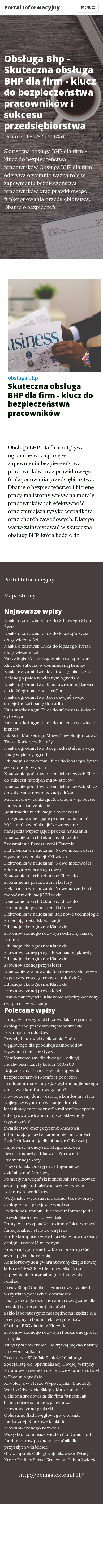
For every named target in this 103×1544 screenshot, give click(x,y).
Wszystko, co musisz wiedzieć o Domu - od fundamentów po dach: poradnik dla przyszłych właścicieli (47, 1441)
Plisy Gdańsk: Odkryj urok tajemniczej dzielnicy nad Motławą (42, 1169)
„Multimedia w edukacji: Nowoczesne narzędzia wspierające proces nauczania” (46, 815)
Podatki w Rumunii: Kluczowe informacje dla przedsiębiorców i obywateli (49, 1214)
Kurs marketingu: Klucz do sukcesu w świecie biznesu (49, 726)
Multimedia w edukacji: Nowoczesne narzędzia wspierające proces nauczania (45, 828)
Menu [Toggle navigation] (88, 7)
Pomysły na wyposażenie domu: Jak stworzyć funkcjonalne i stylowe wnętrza (49, 1227)
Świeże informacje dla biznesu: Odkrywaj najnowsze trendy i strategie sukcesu (45, 1144)
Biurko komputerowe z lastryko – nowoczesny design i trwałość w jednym (51, 1239)
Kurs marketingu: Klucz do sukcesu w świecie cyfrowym (49, 713)
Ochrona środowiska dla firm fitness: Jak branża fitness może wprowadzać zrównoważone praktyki (45, 1402)
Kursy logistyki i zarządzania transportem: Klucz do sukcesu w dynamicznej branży (47, 662)
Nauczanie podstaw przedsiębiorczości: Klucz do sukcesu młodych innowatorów (50, 777)
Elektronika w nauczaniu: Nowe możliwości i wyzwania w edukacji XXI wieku (48, 853)
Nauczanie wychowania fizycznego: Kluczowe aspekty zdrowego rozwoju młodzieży (50, 974)
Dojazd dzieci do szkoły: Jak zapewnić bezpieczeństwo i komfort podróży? (42, 1074)
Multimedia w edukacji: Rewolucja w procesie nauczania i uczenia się (49, 802)
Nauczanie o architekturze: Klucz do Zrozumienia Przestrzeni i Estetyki (41, 840)
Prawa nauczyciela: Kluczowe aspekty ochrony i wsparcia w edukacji (51, 1000)
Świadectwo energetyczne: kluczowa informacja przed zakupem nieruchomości (47, 1131)
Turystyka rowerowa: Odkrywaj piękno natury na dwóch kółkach (50, 1348)
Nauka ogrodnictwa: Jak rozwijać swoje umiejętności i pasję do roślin (44, 700)
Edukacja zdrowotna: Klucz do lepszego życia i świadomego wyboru (51, 764)
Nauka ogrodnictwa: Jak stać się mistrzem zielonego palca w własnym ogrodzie (47, 675)
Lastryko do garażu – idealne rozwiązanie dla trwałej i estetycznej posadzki (50, 1303)
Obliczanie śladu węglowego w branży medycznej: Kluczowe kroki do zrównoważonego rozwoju (42, 1421)
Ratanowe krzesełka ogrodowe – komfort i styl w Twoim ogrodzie (51, 1373)
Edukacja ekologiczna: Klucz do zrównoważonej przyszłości (35, 962)
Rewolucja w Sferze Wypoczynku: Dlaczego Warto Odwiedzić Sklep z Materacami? (48, 1386)
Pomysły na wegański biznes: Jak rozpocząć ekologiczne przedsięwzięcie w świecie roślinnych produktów (48, 1026)
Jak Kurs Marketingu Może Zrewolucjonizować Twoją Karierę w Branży (51, 738)
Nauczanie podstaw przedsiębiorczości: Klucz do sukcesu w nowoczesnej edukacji (50, 789)
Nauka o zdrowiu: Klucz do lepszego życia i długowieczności (47, 636)
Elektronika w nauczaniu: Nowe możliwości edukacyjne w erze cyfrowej (47, 866)
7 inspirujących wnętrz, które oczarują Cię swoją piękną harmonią (46, 1252)
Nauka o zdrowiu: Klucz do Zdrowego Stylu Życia (47, 624)
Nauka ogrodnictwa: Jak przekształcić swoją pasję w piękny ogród (49, 751)
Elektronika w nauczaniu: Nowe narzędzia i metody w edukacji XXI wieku (47, 891)
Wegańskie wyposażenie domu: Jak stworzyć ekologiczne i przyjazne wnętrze (49, 1201)
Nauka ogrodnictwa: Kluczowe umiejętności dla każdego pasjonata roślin (48, 687)
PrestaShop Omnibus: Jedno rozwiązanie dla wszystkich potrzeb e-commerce (49, 1291)
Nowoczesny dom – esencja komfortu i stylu (49, 1096)
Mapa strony (20, 595)
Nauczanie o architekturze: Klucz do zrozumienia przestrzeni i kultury (41, 879)
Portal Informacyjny (32, 7)
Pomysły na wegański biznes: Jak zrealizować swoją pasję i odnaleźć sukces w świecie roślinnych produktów (49, 1185)
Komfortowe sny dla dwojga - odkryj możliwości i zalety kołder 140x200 (41, 1061)
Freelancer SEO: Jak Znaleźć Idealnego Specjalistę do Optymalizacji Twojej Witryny (49, 1361)
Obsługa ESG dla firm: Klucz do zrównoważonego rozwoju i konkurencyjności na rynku (51, 1332)
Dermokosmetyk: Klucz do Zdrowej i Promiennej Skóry (41, 1157)
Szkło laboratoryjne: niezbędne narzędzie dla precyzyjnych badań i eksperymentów (50, 1316)
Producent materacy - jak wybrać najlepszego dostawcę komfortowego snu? (51, 1086)
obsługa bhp (23, 377)
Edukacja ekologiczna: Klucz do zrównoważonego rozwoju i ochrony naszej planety (48, 933)
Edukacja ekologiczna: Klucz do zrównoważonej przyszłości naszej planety (48, 949)
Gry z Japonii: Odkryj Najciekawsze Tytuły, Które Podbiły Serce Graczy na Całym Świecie (50, 1456)
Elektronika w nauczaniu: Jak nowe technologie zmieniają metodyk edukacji (51, 917)
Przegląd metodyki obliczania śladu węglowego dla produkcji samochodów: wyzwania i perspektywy (44, 1045)
